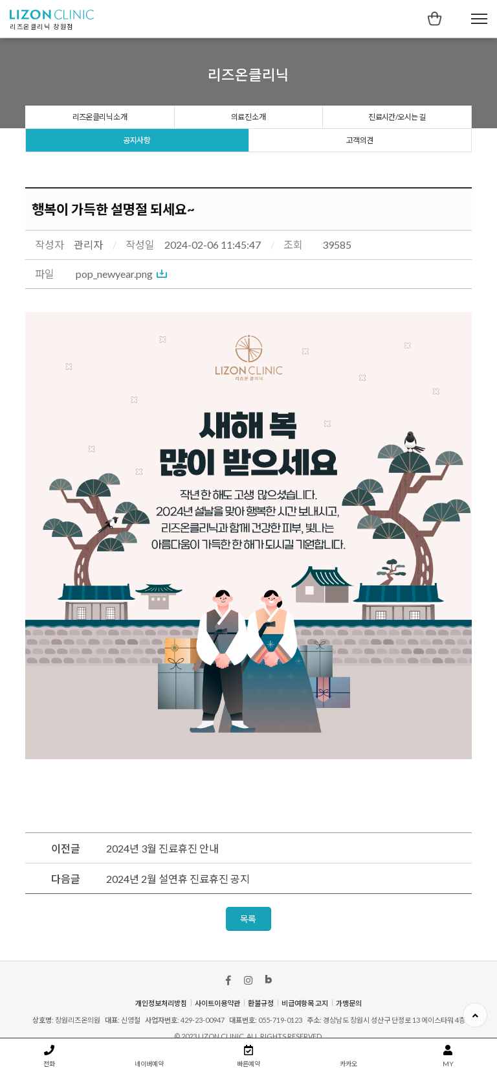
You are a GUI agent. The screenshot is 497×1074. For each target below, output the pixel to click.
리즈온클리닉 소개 (99, 117)
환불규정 (261, 1003)
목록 (248, 918)
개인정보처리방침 (161, 1003)
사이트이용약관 (217, 1003)
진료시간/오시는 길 (396, 117)
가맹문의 (349, 1003)
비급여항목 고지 (305, 1003)
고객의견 (359, 140)
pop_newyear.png (114, 274)
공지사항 (136, 140)
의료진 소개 (248, 117)
